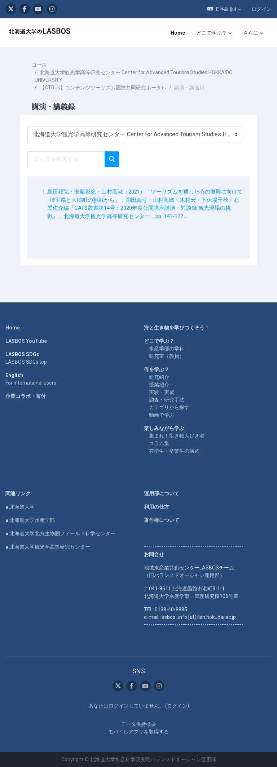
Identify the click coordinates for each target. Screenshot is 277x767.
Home (12, 328)
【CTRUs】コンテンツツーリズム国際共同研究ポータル (103, 87)
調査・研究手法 (166, 400)
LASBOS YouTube (26, 341)
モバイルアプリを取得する (138, 732)
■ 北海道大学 (20, 507)
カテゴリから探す (169, 407)
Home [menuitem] (178, 33)
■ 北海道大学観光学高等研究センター (47, 547)
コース (39, 65)
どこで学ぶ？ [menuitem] (212, 33)
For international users (30, 383)
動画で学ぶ (161, 415)
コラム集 (159, 443)
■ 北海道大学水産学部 (30, 520)
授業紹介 (159, 384)
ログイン (261, 9)
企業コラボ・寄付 (25, 396)
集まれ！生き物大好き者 (177, 436)
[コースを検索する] (66, 159)
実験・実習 (161, 392)
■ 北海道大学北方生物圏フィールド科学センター (60, 533)
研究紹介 (159, 377)
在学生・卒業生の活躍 (174, 451)
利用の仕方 (156, 507)
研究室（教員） (166, 356)
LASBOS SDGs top (26, 362)
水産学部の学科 (166, 348)
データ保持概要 (138, 724)
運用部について (161, 493)
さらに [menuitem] (250, 33)
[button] (224, 9)
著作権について (161, 520)
